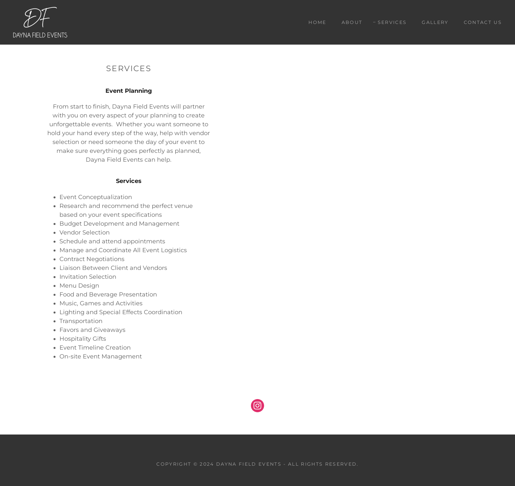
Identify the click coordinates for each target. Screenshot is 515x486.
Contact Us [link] (483, 22)
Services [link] (392, 22)
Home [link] (317, 22)
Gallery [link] (435, 22)
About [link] (352, 22)
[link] (40, 22)
